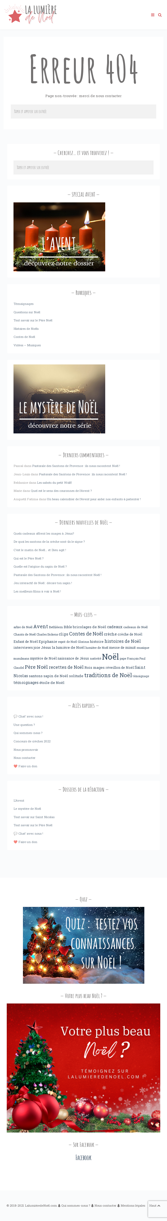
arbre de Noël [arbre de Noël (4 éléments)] (22, 627)
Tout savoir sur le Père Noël (32, 320)
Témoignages (23, 304)
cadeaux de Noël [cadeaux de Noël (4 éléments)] (135, 627)
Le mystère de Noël (27, 809)
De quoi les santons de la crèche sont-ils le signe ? (49, 541)
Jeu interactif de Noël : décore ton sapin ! (42, 583)
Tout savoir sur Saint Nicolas (33, 817)
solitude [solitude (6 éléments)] (76, 675)
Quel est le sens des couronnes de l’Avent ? (61, 491)
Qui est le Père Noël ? (28, 558)
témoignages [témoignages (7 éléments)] (26, 682)
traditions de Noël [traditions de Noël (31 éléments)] (108, 675)
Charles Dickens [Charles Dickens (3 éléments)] (47, 634)
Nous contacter (24, 758)
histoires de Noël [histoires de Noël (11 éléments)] (122, 641)
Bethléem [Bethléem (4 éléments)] (56, 627)
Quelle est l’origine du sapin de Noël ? (40, 566)
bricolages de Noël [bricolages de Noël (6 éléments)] (89, 626)
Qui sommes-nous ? (27, 733)
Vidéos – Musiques (27, 345)
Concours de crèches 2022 (31, 741)
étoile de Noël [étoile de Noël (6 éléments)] (51, 682)
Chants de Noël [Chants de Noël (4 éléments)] (24, 634)
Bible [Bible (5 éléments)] (68, 627)
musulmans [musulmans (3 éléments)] (21, 658)
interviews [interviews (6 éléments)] (23, 647)
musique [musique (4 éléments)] (143, 648)
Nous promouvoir (25, 750)
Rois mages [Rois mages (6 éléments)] (94, 667)
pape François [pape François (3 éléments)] (129, 658)
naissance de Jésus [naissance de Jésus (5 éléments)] (73, 658)
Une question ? (24, 725)
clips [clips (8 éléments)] (63, 634)
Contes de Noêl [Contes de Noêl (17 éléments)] (86, 634)
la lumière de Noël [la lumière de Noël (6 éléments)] (68, 647)
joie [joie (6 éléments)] (37, 647)
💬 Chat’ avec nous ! (28, 716)
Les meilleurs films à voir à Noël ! (37, 591)
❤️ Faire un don (25, 766)
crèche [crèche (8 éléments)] (110, 634)
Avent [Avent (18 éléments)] (40, 626)
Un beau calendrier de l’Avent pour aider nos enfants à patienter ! (94, 499)
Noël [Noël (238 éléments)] (110, 656)
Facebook (83, 1157)
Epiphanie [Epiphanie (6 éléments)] (48, 641)
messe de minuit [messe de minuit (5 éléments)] (122, 647)
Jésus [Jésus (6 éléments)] (46, 647)
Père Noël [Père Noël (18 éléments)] (36, 667)
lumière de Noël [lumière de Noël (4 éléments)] (97, 648)
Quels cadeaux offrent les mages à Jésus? (43, 533)
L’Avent (18, 800)
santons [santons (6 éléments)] (36, 675)
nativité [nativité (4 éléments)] (95, 658)
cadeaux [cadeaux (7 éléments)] (114, 626)
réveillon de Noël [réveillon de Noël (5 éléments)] (119, 667)
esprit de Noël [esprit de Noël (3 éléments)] (67, 642)
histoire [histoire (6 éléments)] (97, 641)
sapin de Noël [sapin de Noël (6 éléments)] (55, 675)
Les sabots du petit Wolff (54, 482)
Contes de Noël (24, 337)
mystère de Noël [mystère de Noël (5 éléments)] (43, 658)
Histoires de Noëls (26, 329)
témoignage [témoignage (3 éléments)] (141, 676)
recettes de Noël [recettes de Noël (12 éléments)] (66, 667)
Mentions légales (133, 1205)
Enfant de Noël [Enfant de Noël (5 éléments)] (25, 641)
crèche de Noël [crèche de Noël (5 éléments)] (130, 634)
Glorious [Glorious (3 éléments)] (83, 642)
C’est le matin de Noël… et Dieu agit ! (39, 550)
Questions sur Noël (26, 312)
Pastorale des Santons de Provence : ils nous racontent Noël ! (76, 466)
